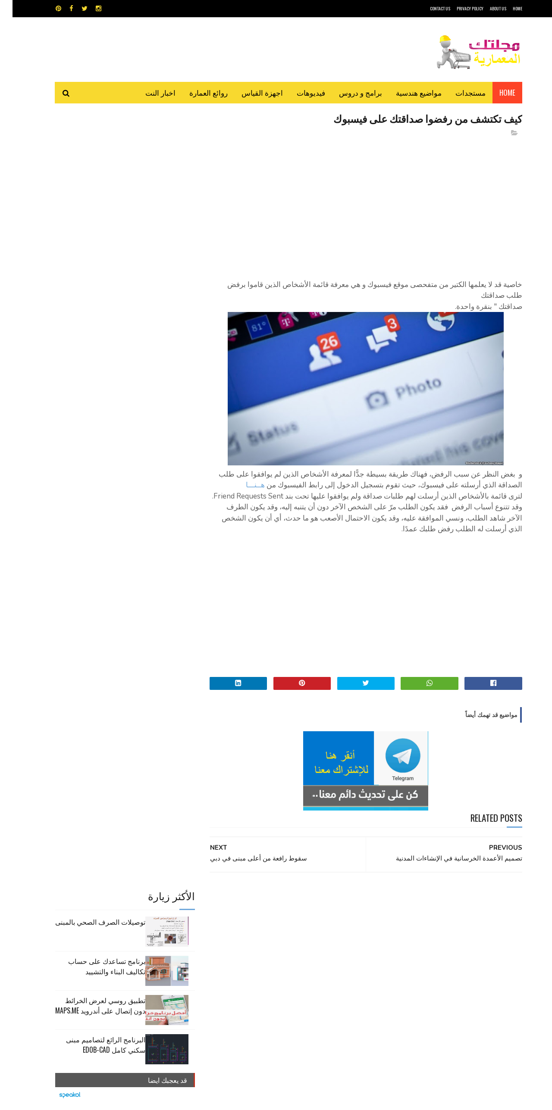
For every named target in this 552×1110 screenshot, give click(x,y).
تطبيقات (277, 916)
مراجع (274, 931)
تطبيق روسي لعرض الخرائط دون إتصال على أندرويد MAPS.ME (88, 236)
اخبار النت (148, 92)
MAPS (318, 901)
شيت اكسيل (303, 931)
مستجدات (458, 92)
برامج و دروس (348, 92)
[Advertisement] (354, 204)
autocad (262, 901)
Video (292, 901)
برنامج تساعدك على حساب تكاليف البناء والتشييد (94, 197)
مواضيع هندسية (406, 92)
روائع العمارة (196, 92)
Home (495, 92)
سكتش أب (336, 931)
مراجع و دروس (243, 931)
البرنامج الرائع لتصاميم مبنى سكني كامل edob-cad (93, 275)
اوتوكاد (339, 916)
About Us (485, 8)
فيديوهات (298, 92)
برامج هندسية (309, 916)
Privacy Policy (457, 8)
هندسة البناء (294, 946)
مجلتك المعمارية (461, 1099)
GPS (341, 901)
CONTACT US (427, 8)
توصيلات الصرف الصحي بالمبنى (88, 152)
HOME (505, 8)
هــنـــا (242, 485)
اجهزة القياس (249, 92)
